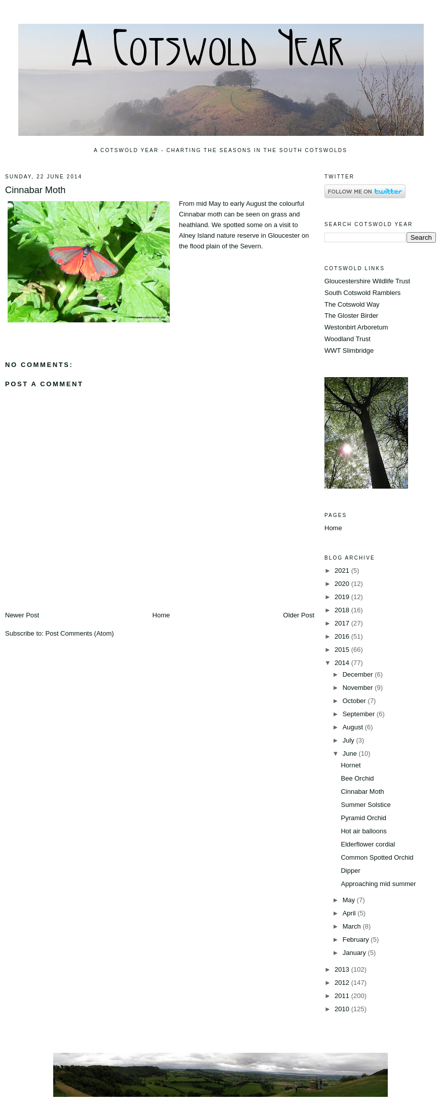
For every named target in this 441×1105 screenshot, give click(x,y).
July (349, 740)
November (359, 687)
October (355, 701)
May (350, 900)
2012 (343, 982)
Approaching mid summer (378, 884)
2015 (343, 649)
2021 (343, 570)
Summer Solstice (365, 804)
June (351, 753)
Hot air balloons (363, 831)
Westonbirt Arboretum (356, 327)
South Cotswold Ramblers (362, 293)
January (355, 952)
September (360, 714)
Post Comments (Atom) (80, 633)
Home (161, 615)
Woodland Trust (347, 339)
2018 (343, 610)
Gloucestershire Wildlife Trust (367, 281)
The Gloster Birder (351, 315)
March (353, 926)
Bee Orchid (357, 778)
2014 (343, 663)
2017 (343, 623)
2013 (343, 969)
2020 (343, 583)
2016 (343, 636)
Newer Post (22, 615)
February (357, 939)
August (354, 727)
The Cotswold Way (352, 304)
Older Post (298, 615)
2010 (343, 1009)
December (359, 674)
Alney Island (197, 235)
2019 (343, 597)
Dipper (350, 870)
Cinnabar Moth (35, 190)
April (350, 913)
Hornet (350, 765)
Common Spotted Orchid (377, 857)
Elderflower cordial (368, 844)
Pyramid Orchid (363, 818)
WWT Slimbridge (349, 350)
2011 (343, 996)
